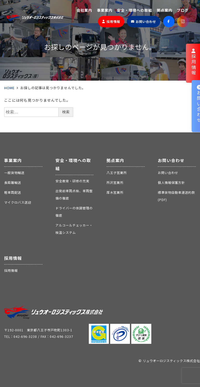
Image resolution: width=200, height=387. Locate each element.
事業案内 (13, 160)
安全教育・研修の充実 (72, 181)
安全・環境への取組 (73, 164)
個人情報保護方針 (171, 182)
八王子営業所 (117, 172)
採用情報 (13, 258)
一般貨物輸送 (14, 172)
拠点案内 (115, 160)
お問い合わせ (171, 160)
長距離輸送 (12, 182)
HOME (9, 87)
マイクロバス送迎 (17, 202)
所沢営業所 (115, 182)
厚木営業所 (115, 192)
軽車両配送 (12, 192)
